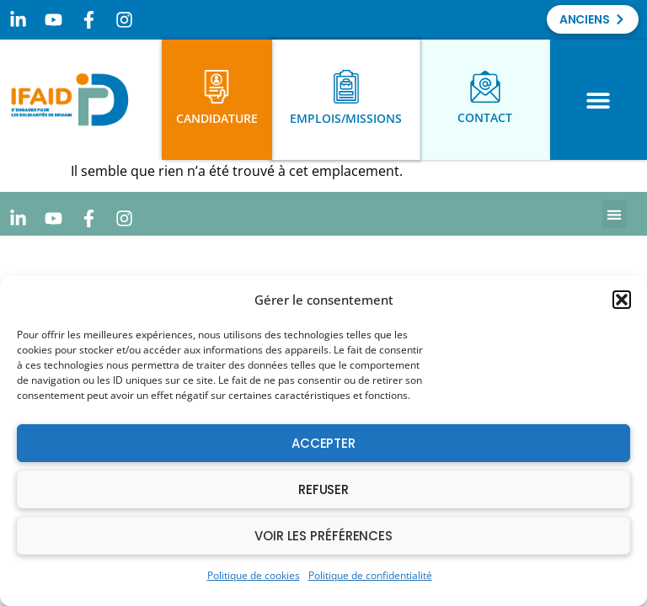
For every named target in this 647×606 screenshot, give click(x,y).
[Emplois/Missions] (346, 87)
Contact (484, 117)
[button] (621, 299)
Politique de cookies (253, 575)
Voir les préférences (323, 536)
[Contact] (485, 87)
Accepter (323, 443)
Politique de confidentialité (370, 575)
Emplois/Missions (346, 118)
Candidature (217, 118)
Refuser (323, 489)
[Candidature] (216, 87)
